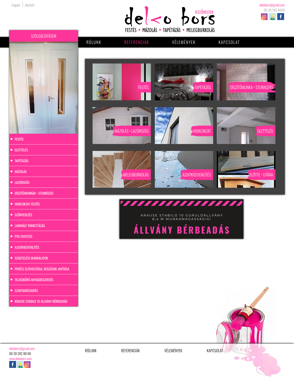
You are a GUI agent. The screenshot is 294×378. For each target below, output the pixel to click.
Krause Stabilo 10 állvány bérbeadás (41, 301)
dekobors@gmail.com (272, 4)
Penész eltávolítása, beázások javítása (42, 268)
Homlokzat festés (27, 203)
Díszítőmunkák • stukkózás (34, 193)
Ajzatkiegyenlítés (27, 247)
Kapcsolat (229, 42)
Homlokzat (202, 131)
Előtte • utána (261, 175)
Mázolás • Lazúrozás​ (132, 131)
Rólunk (93, 42)
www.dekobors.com (20, 358)
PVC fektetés (23, 236)
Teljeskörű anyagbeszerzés (34, 279)
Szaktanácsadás (26, 290)
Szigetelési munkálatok (31, 257)
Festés (19, 138)
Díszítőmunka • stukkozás (251, 87)
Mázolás (21, 171)
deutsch (29, 4)
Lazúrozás (22, 182)
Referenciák (136, 42)
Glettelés (21, 149)
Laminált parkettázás (30, 225)
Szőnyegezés (23, 214)
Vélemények (183, 42)
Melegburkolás (136, 175)
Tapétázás (21, 160)
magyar (15, 4)
